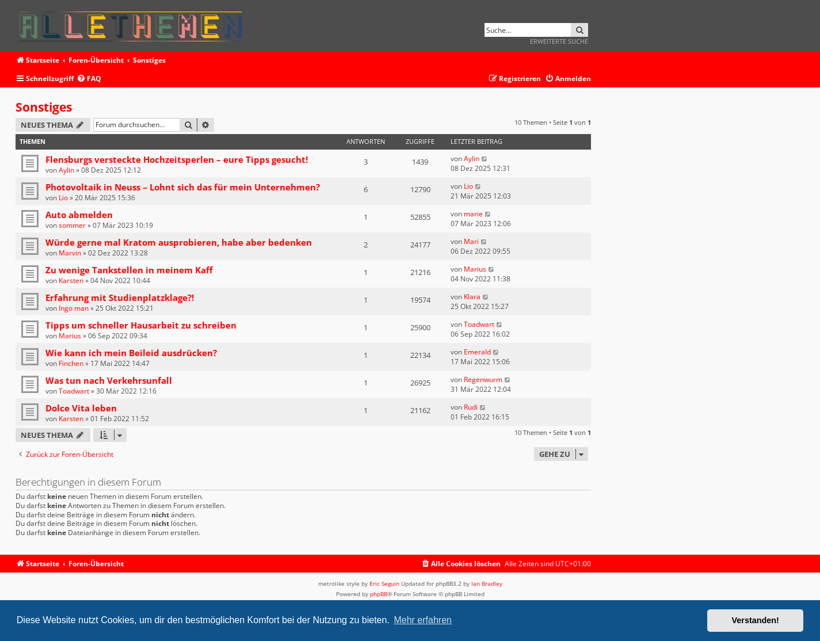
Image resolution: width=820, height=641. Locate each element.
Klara (472, 297)
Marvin (70, 253)
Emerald (477, 352)
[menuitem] (89, 79)
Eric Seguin (384, 583)
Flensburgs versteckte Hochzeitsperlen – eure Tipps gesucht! (176, 159)
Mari (471, 241)
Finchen (71, 363)
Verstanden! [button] (755, 620)
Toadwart (479, 324)
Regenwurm (483, 379)
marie (473, 214)
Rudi (471, 407)
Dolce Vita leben (81, 408)
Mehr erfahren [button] (423, 620)
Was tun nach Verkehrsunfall (108, 380)
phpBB (378, 594)
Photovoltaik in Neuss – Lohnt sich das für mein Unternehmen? (182, 187)
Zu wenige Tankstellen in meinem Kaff (129, 270)
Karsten (71, 280)
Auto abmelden (79, 214)
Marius (475, 269)
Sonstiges (44, 107)
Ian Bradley (486, 583)
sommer (72, 225)
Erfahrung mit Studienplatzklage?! (119, 297)
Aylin (66, 170)
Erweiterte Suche (559, 41)
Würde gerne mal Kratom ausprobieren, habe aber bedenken (178, 242)
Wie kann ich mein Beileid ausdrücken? (131, 352)
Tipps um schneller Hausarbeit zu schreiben (141, 325)
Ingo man (74, 308)
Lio (63, 198)
